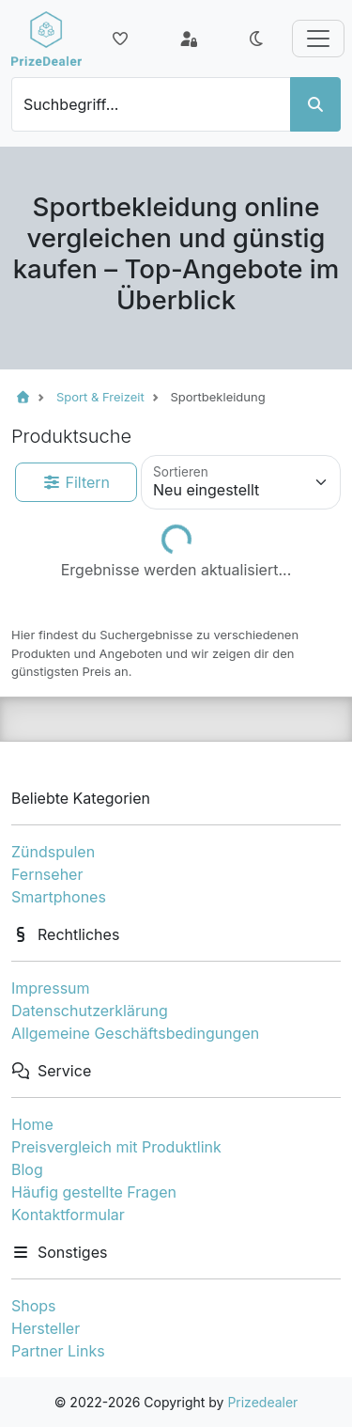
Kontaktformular (68, 1214)
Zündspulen (53, 851)
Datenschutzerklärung (89, 1010)
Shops (33, 1305)
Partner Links (58, 1350)
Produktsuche (71, 436)
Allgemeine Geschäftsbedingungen (135, 1033)
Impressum (50, 988)
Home (32, 1124)
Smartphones (58, 896)
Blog (27, 1169)
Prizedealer (262, 1402)
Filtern (76, 482)
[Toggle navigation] (318, 38)
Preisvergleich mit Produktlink (116, 1146)
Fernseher (47, 874)
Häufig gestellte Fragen (93, 1192)
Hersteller (45, 1328)
